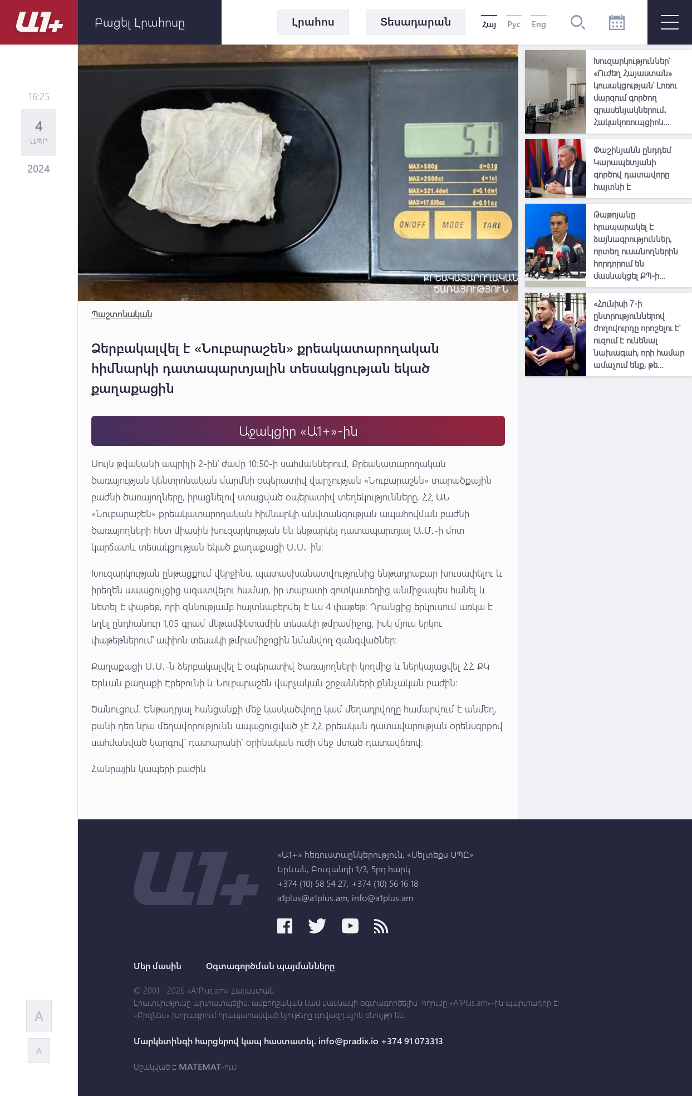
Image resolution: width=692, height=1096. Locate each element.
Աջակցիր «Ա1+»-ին (298, 430)
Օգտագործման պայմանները (270, 965)
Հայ (489, 24)
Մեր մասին (157, 965)
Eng (539, 24)
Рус (514, 24)
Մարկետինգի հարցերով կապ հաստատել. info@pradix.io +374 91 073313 (288, 1041)
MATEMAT (200, 1066)
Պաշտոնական (121, 313)
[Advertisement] (608, 549)
